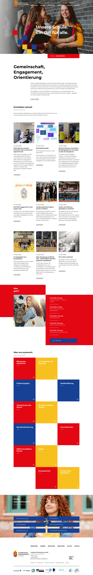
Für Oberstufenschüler (58, 530)
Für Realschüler (22, 530)
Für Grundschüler (56, 524)
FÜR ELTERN (53, 518)
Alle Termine (56, 340)
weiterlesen (17, 174)
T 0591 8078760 (34, 557)
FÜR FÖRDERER (21, 524)
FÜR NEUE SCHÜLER (22, 518)
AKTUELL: (57, 56)
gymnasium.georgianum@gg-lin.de (39, 558)
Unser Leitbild (34, 99)
